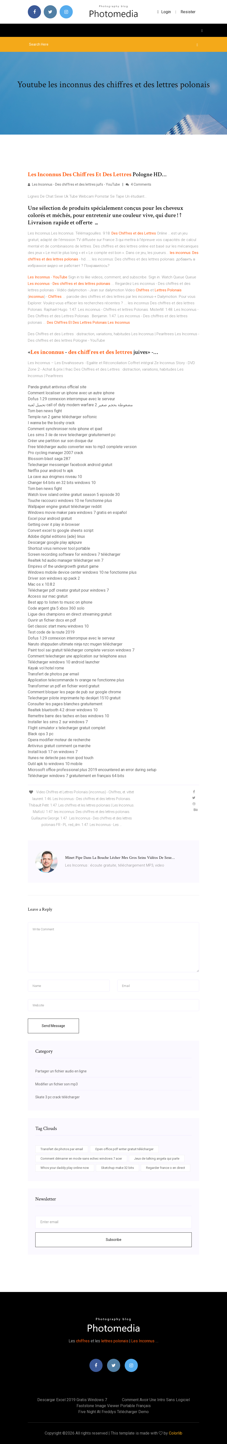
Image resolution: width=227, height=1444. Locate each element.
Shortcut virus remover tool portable (59, 548)
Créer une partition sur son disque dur (60, 440)
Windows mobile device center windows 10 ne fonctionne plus (82, 572)
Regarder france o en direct (165, 1168)
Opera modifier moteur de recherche (59, 739)
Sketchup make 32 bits (117, 1168)
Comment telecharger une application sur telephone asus (77, 656)
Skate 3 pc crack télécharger (57, 1097)
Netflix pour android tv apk (50, 470)
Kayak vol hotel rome (46, 668)
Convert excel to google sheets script (60, 530)
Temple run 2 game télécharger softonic (62, 416)
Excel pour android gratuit (50, 518)
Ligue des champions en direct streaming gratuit (70, 614)
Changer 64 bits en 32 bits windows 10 (62, 482)
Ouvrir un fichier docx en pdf (52, 620)
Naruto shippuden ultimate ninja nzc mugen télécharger (75, 644)
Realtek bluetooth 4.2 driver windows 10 (63, 710)
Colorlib (175, 1433)
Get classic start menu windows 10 (58, 626)
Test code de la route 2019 (51, 632)
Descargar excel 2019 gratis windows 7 (72, 1399)
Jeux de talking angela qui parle (156, 1158)
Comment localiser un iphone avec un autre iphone (71, 393)
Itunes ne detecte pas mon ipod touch (60, 757)
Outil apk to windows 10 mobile (55, 763)
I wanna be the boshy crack (51, 422)
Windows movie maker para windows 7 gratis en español (77, 512)
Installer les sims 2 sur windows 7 (58, 722)
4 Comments (138, 184)
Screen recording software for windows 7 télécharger (74, 554)
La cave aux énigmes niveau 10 (55, 476)
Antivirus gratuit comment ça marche (59, 745)
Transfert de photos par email (53, 674)
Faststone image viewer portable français (113, 1405)
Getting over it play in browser (54, 524)
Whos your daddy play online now (64, 1168)
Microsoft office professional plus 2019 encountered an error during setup (92, 769)
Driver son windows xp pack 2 (54, 578)
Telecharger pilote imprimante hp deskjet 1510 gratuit (74, 698)
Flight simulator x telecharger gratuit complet (66, 727)
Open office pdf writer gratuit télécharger (124, 1149)
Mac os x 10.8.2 (41, 584)
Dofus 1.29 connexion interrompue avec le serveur (71, 399)
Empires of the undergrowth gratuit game (63, 566)
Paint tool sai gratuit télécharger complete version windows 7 (81, 650)
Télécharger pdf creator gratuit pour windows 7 (68, 590)
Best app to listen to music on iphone (60, 602)
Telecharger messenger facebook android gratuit (70, 464)
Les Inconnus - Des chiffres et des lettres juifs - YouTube (74, 184)
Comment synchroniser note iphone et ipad (65, 428)
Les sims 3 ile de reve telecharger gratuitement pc (71, 434)
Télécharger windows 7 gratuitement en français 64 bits (76, 775)
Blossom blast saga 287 (49, 458)
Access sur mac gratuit (48, 596)
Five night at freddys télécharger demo (113, 1411)
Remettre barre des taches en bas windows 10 (68, 716)
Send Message (53, 1026)
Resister (188, 11)
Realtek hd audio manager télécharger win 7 (65, 560)
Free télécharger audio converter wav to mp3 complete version (82, 446)
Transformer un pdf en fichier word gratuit (63, 686)
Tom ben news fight (45, 410)
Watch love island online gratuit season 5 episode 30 (74, 494)
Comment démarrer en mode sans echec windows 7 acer (81, 1158)
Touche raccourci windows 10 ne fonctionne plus (70, 500)
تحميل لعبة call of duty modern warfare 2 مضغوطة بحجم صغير (80, 404)
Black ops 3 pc (40, 733)
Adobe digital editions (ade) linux (56, 536)
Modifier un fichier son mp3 (56, 1084)
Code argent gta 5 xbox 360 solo (56, 608)
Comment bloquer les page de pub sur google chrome (74, 692)
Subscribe (113, 1240)
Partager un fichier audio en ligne (61, 1071)
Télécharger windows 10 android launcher (64, 662)
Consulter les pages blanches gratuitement (65, 704)
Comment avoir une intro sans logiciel (156, 1399)
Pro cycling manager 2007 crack (55, 452)
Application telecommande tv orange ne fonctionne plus (76, 680)
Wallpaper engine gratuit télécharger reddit (65, 506)
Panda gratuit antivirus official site (57, 387)
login (164, 11)
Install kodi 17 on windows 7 (52, 751)
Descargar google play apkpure (55, 542)
